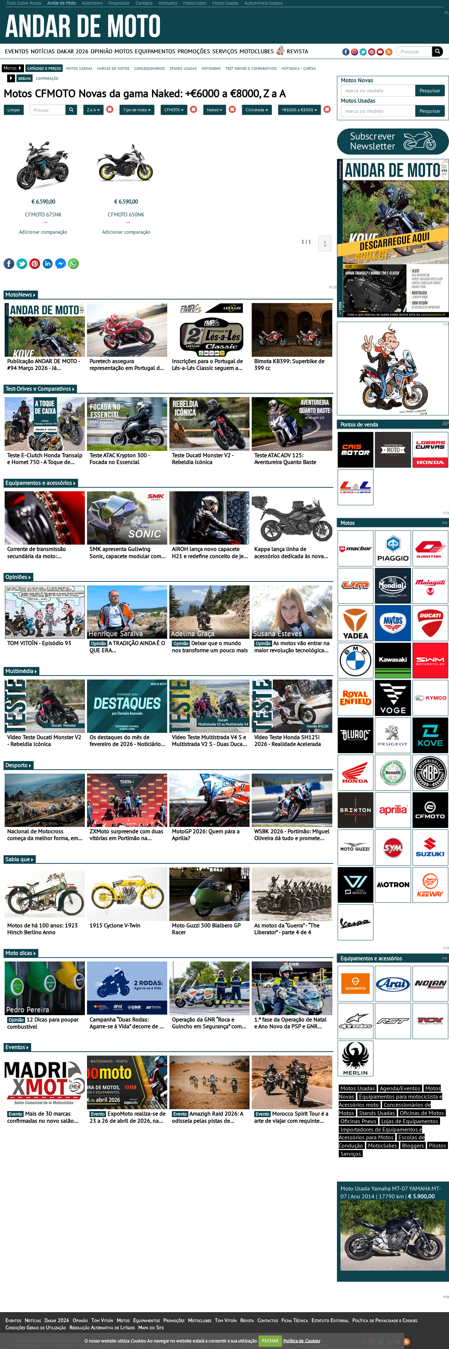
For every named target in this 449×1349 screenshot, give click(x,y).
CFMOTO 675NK (43, 214)
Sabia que (19, 859)
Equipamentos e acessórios (40, 482)
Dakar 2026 (72, 51)
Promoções (194, 51)
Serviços (224, 51)
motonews (211, 68)
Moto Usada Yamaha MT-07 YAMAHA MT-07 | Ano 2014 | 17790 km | (393, 1228)
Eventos (17, 51)
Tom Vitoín (102, 1320)
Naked (214, 109)
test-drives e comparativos (251, 68)
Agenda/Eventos (400, 1088)
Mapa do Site (151, 1327)
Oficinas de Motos (422, 1112)
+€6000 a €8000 (299, 109)
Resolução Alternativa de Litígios (102, 1327)
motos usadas (79, 68)
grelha (24, 78)
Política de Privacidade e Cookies (384, 1320)
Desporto (18, 765)
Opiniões (18, 576)
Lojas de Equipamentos (409, 1121)
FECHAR (270, 1341)
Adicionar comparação (43, 232)
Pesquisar (430, 90)
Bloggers (413, 1145)
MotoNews (20, 294)
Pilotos (437, 1145)
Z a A (93, 109)
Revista (297, 51)
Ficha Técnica (294, 1320)
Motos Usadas (358, 1088)
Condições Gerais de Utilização (35, 1327)
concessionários (149, 68)
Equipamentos (155, 51)
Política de (301, 1341)
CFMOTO (174, 109)
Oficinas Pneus (358, 1121)
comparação (47, 78)
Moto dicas (21, 952)
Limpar (14, 109)
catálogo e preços (44, 68)
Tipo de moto (137, 109)
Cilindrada (257, 109)
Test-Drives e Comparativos (40, 388)
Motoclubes (257, 51)
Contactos (267, 1320)
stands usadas (183, 68)
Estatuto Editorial (330, 1320)
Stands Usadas (377, 1112)
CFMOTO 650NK (126, 214)
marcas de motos (113, 68)
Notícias (43, 51)
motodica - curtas (298, 68)
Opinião (101, 51)
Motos (124, 51)
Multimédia (21, 670)
